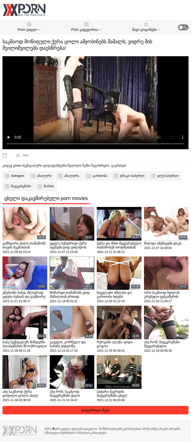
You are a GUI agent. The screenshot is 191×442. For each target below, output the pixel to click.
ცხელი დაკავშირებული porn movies (46, 198)
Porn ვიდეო (29, 27)
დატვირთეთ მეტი (95, 410)
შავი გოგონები (146, 27)
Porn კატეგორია (86, 27)
